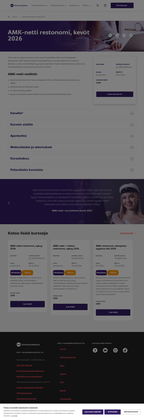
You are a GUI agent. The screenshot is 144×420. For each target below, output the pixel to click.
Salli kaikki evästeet (92, 412)
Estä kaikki (112, 412)
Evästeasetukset (131, 412)
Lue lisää (14, 416)
